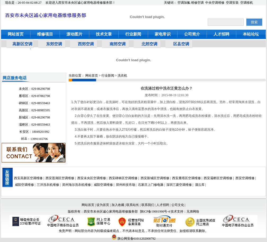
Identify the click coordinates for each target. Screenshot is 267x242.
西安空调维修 (245, 178)
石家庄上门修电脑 (150, 185)
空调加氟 (183, 3)
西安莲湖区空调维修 (60, 178)
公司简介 (192, 34)
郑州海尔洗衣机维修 (76, 185)
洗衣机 (122, 75)
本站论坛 (251, 34)
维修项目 (45, 34)
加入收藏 (118, 205)
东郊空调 (54, 44)
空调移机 (246, 3)
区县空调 (181, 44)
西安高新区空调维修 (28, 178)
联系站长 (133, 205)
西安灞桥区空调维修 (218, 178)
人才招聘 (221, 34)
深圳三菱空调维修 (179, 185)
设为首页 (102, 205)
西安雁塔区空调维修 (186, 178)
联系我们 (147, 205)
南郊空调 (118, 44)
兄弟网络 (192, 211)
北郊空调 (149, 44)
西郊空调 (86, 44)
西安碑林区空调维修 (123, 178)
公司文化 (177, 205)
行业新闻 (133, 34)
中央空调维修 (214, 3)
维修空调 (197, 3)
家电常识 (163, 34)
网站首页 (16, 34)
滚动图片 (74, 34)
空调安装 (232, 3)
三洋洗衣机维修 (48, 185)
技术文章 (104, 34)
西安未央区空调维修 (91, 178)
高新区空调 (22, 44)
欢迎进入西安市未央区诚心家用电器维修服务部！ (80, 3)
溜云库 (199, 185)
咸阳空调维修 (24, 185)
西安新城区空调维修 (155, 178)
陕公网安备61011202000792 (134, 238)
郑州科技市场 (125, 185)
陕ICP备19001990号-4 (155, 211)
